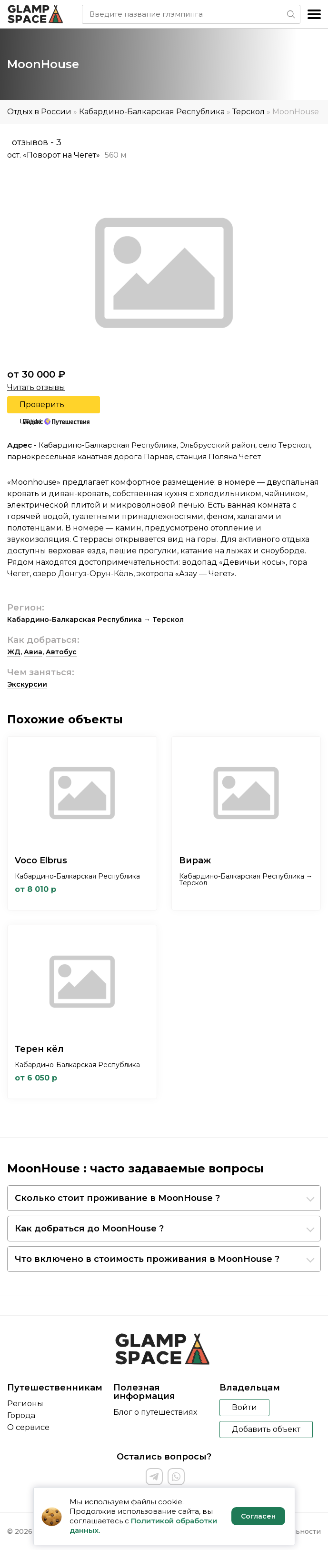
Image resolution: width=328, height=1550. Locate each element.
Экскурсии (27, 684)
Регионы (25, 1403)
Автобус (61, 652)
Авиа (33, 652)
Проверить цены (42, 406)
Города (21, 1415)
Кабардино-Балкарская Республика (152, 111)
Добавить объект (266, 1429)
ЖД (13, 652)
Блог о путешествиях (155, 1412)
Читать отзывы (36, 387)
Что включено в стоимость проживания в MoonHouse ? (147, 1259)
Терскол (248, 111)
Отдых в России (39, 111)
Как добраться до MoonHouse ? (89, 1228)
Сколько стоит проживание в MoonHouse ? (117, 1198)
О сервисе (28, 1427)
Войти (244, 1407)
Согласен (258, 1516)
